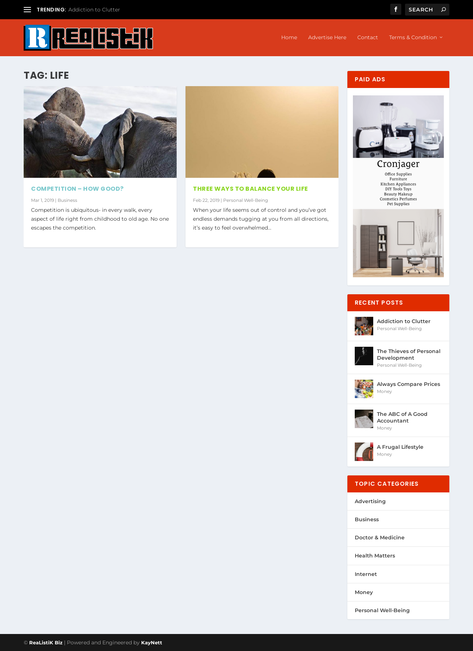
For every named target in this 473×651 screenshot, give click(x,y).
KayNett (151, 642)
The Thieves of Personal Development (408, 354)
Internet (366, 574)
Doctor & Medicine (380, 537)
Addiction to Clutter (94, 9)
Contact (367, 37)
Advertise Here (327, 37)
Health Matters (375, 555)
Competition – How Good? (77, 188)
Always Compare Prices (408, 384)
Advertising (370, 501)
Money (384, 391)
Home (289, 37)
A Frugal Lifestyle (400, 447)
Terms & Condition (413, 37)
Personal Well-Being (245, 200)
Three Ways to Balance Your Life (250, 188)
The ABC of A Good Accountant (402, 417)
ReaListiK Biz (45, 642)
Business (67, 200)
